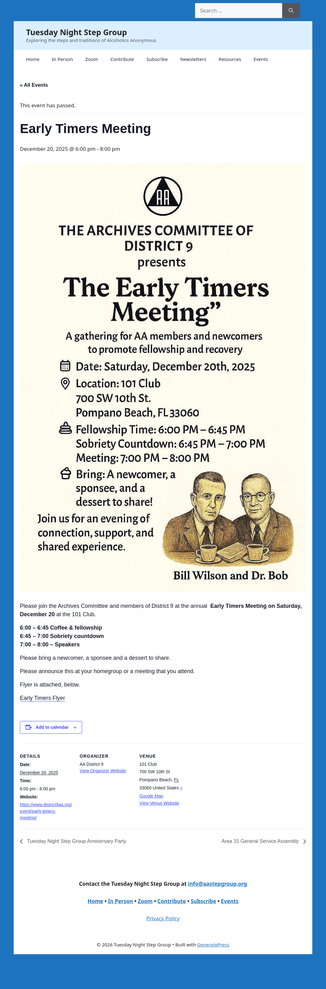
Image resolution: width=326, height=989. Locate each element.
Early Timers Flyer (42, 698)
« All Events (34, 85)
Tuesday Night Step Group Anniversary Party (76, 841)
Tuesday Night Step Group (76, 32)
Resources (230, 59)
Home (33, 59)
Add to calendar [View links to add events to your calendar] (52, 727)
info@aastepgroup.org (217, 883)
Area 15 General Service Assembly (260, 841)
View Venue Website (159, 803)
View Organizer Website (103, 770)
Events (261, 59)
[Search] (291, 10)
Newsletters (193, 59)
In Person (62, 59)
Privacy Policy (162, 918)
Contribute (122, 59)
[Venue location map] (232, 786)
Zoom (91, 59)
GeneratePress (213, 944)
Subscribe (157, 59)
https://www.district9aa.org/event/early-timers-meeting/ (46, 811)
